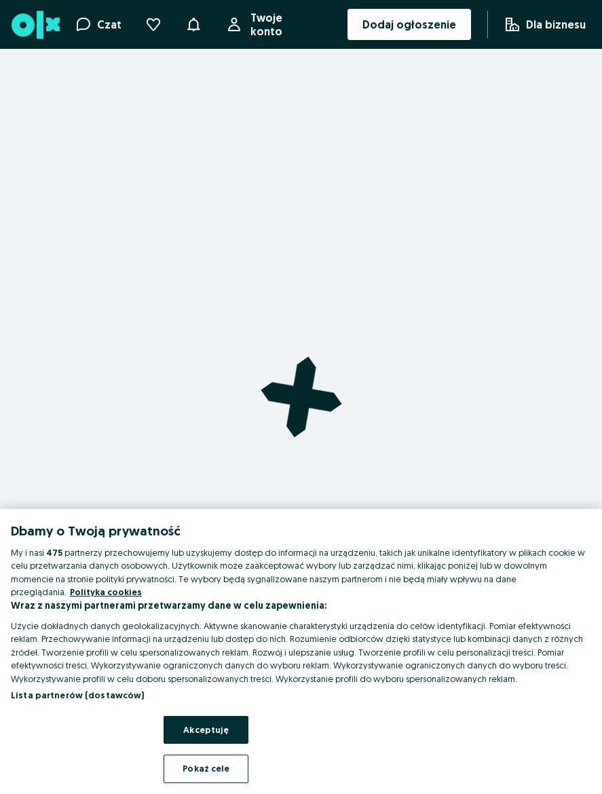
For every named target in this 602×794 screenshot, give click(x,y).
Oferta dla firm (39, 756)
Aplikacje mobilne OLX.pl (65, 695)
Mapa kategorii (241, 715)
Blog (12, 776)
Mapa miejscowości (252, 735)
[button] (193, 23)
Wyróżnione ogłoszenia (63, 735)
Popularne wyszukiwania (264, 776)
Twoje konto (278, 24)
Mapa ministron (241, 756)
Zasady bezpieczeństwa (265, 695)
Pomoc (18, 715)
